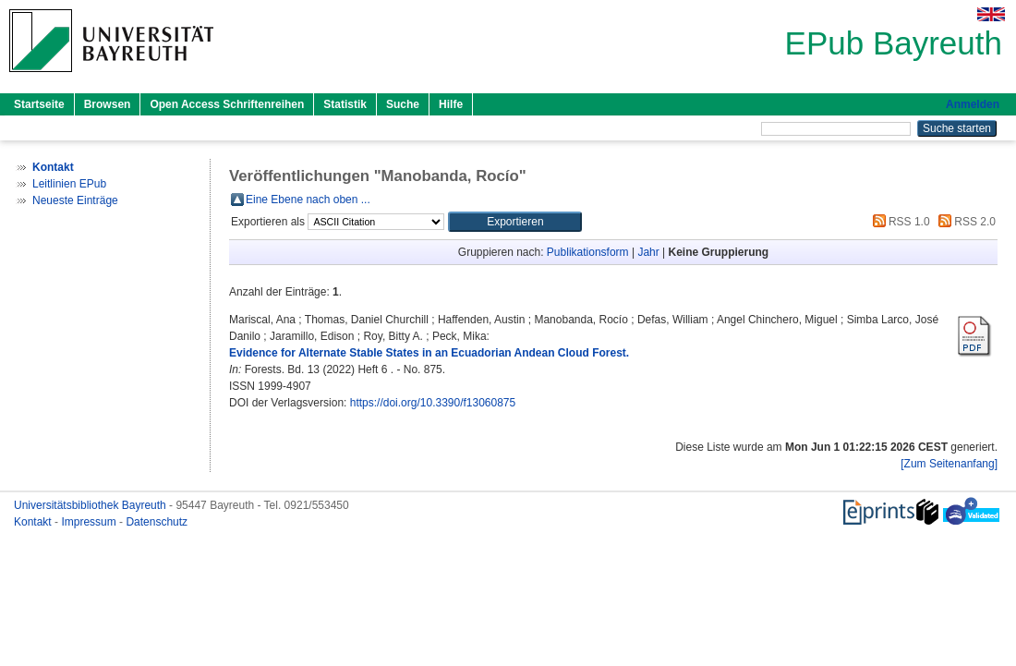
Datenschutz (156, 521)
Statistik (345, 104)
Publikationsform (588, 252)
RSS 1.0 (898, 221)
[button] (515, 222)
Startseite (39, 104)
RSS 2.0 (964, 221)
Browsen (107, 104)
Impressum (90, 521)
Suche (402, 104)
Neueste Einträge (75, 200)
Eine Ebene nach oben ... (308, 199)
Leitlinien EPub (69, 183)
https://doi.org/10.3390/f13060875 (432, 402)
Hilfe (451, 104)
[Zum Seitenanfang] (949, 463)
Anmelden (972, 104)
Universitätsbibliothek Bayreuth (91, 505)
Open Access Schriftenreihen (227, 104)
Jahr (648, 252)
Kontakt (34, 521)
